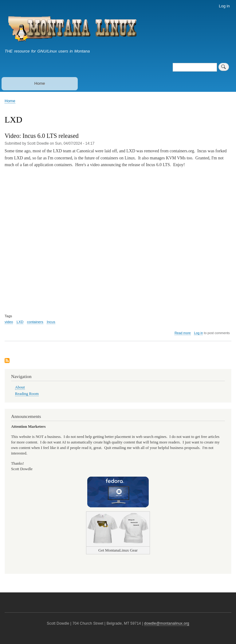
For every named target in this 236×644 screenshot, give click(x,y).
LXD (20, 322)
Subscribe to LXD (7, 361)
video (9, 322)
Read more (183, 333)
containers (35, 322)
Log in (224, 6)
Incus (51, 322)
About (20, 387)
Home (39, 83)
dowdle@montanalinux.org (166, 623)
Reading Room (27, 394)
